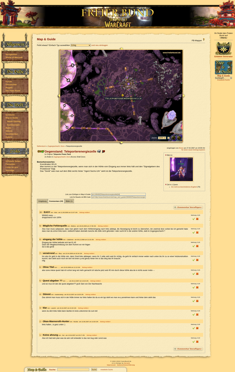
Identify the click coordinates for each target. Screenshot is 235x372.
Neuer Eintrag (13, 121)
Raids (8, 128)
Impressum (111, 365)
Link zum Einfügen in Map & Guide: (78, 194)
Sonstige (10, 170)
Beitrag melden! (84, 212)
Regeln (9, 87)
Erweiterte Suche (223, 80)
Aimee (181, 148)
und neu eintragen (99, 45)
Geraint (127, 363)
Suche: (52, 369)
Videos (9, 131)
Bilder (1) (69, 201)
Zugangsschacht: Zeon (56, 146)
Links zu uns (12, 167)
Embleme (10, 115)
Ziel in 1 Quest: (171, 184)
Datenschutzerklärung (126, 365)
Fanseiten (10, 164)
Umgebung (42, 201)
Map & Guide (12, 118)
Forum (9, 81)
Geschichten (12, 134)
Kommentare (13, 125)
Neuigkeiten (11, 54)
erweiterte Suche (107, 369)
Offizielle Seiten (13, 161)
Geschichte (11, 84)
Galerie (9, 137)
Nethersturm (41, 146)
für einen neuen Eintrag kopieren (193, 150)
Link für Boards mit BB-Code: (80, 197)
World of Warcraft (14, 57)
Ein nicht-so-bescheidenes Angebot (184, 187)
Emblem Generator (223, 56)
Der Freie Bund (13, 91)
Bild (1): (169, 155)
